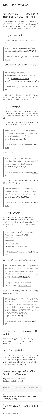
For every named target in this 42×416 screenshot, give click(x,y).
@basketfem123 (11, 81)
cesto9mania (19, 388)
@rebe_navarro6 (24, 232)
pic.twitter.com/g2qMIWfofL (25, 51)
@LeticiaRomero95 (23, 48)
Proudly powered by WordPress (11, 413)
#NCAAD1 (15, 243)
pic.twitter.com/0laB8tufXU (28, 81)
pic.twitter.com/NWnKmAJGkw (17, 197)
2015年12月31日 (24, 285)
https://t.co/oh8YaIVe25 (20, 78)
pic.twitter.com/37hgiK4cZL (15, 139)
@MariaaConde (11, 75)
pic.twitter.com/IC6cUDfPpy (15, 167)
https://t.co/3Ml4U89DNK (20, 277)
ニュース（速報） (29, 388)
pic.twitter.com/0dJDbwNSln (16, 246)
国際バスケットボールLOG (16, 4)
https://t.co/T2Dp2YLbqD (14, 315)
